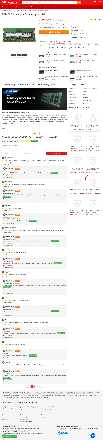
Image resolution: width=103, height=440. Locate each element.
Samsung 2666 (86, 45)
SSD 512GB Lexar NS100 (78, 396)
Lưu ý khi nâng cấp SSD (31, 392)
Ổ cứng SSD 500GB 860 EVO (40, 394)
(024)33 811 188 (96, 2)
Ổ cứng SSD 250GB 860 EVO (25, 394)
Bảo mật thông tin (6, 419)
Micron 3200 (85, 48)
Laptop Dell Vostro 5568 (9, 219)
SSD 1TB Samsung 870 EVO (91, 396)
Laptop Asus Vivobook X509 (10, 333)
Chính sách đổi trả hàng (26, 421)
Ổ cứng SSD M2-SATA (63, 392)
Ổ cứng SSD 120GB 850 (12, 394)
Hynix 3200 (77, 48)
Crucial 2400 (52, 45)
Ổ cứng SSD (54, 392)
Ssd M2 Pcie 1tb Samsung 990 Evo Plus (11, 396)
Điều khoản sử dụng (7, 417)
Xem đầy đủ (34, 133)
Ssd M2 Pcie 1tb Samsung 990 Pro (24, 397)
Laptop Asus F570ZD (8, 173)
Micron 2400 (69, 45)
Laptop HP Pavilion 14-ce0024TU (11, 195)
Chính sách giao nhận (25, 417)
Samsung (23, 11)
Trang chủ (4, 11)
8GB (58, 41)
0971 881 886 (96, 4)
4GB (51, 41)
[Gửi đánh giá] (56, 153)
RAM (12, 7)
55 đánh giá (98, 20)
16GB (63, 41)
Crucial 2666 (78, 45)
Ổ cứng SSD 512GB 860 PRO (69, 394)
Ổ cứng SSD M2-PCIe (88, 392)
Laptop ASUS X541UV (8, 263)
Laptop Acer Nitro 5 (23, 285)
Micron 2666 (51, 48)
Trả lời (3, 164)
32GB (70, 41)
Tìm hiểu (64, 28)
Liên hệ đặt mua (54, 32)
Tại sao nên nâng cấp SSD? (44, 392)
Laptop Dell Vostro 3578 (9, 241)
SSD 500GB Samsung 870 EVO (41, 396)
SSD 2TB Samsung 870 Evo (8, 397)
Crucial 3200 (60, 48)
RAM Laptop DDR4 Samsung (90, 89)
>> (42, 386)
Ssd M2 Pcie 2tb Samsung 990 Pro (40, 397)
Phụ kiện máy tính (37, 7)
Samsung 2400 (61, 45)
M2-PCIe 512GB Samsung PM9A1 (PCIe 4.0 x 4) (87, 394)
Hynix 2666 (95, 45)
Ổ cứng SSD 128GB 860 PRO (54, 394)
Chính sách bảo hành (25, 419)
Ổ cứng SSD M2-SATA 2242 (75, 392)
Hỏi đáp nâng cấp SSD (7, 392)
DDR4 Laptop (16, 11)
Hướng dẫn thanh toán (47, 417)
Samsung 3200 (68, 48)
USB (27, 7)
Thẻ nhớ (19, 7)
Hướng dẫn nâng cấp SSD (19, 392)
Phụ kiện (48, 7)
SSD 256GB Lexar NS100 (27, 396)
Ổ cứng (5, 7)
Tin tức (57, 7)
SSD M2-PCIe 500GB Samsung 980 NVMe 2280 (60, 396)
